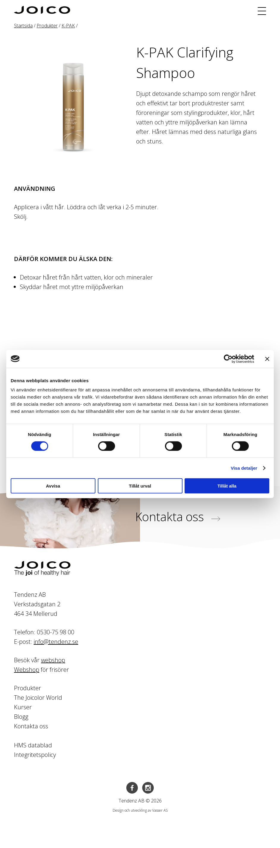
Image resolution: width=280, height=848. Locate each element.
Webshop (26, 670)
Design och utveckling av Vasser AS (140, 810)
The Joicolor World (38, 698)
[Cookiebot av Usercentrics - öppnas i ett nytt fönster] (228, 358)
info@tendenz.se (56, 642)
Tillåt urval (140, 485)
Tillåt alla (227, 485)
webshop (53, 660)
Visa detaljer (244, 467)
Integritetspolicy (35, 755)
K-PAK (68, 25)
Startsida (23, 25)
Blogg (21, 717)
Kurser (23, 707)
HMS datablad (33, 745)
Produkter (47, 25)
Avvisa (53, 485)
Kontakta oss (177, 516)
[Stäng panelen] (267, 359)
